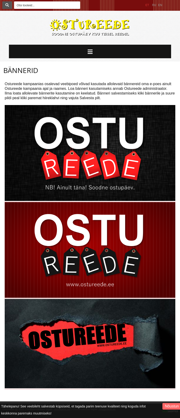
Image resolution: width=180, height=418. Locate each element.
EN (160, 5)
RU (154, 5)
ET (147, 5)
